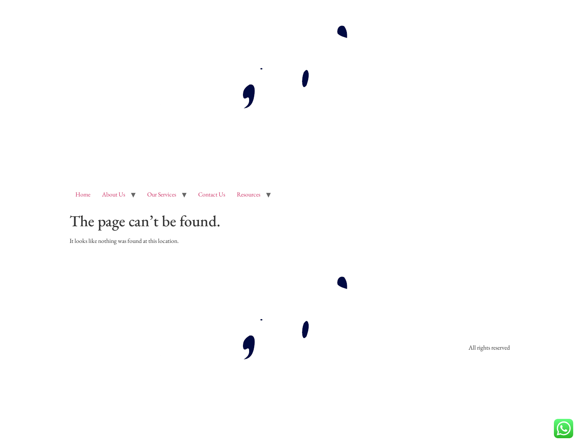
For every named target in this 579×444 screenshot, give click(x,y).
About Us (113, 194)
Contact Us (211, 194)
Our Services (161, 194)
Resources (248, 194)
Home (82, 194)
